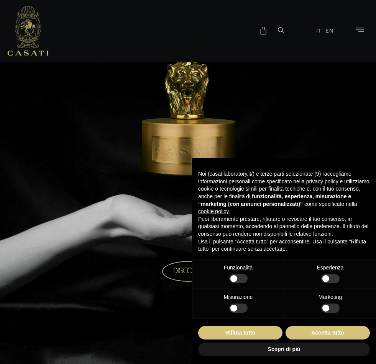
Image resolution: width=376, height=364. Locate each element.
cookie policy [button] (213, 211)
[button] (359, 31)
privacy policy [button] (322, 181)
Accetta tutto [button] (327, 333)
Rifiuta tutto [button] (240, 333)
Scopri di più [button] (284, 349)
